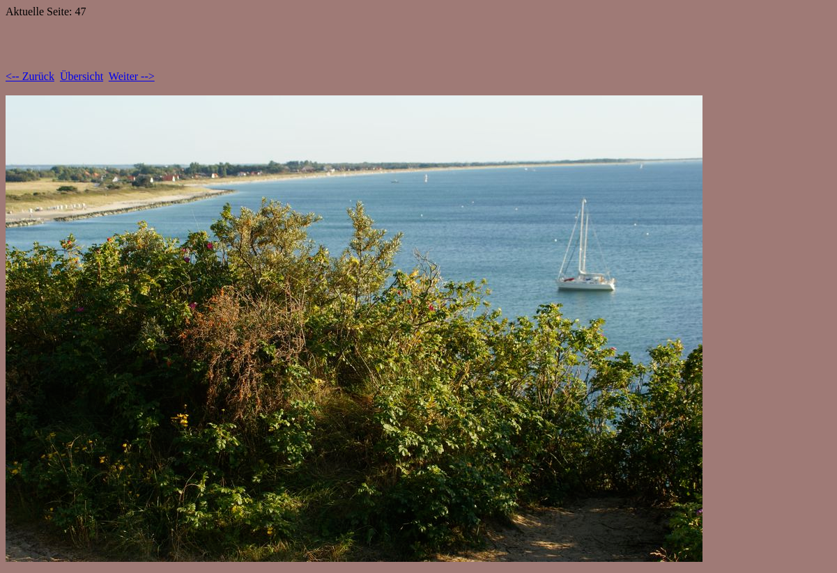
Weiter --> (132, 76)
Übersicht (81, 76)
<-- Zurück (30, 76)
